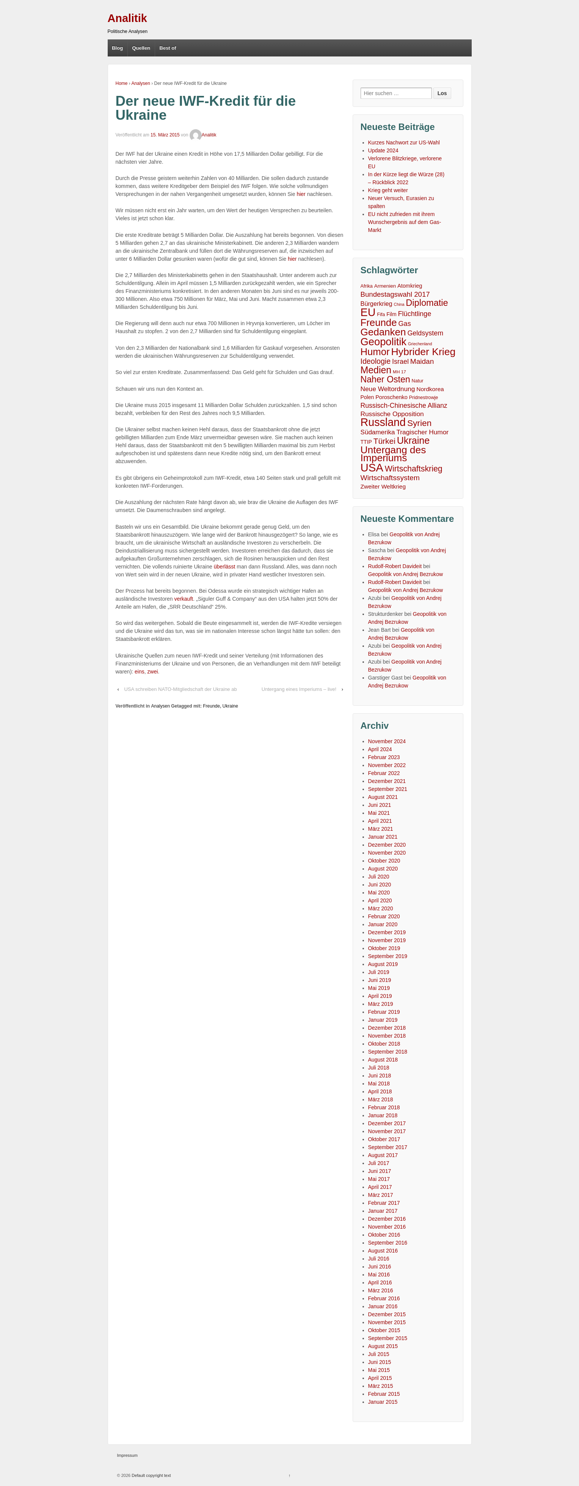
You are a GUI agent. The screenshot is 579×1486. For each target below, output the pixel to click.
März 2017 (380, 1195)
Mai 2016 (379, 1274)
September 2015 (388, 1338)
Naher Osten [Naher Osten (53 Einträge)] (385, 380)
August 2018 (383, 1060)
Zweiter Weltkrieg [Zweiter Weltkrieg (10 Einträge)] (383, 486)
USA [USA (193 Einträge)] (372, 467)
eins (139, 672)
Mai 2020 (379, 892)
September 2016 (388, 1243)
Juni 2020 (379, 885)
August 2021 (383, 797)
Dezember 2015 (387, 1314)
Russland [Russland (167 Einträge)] (383, 422)
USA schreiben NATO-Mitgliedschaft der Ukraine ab (180, 689)
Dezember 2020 (387, 845)
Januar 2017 (383, 1211)
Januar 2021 (383, 837)
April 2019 (380, 996)
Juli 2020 (378, 877)
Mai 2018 (379, 1083)
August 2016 (383, 1251)
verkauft (183, 599)
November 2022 (387, 765)
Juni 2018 (379, 1076)
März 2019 (380, 1004)
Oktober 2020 (384, 861)
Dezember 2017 (387, 1123)
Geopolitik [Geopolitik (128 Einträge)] (384, 342)
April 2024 (380, 749)
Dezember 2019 (387, 932)
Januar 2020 (383, 924)
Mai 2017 (379, 1179)
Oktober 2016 (384, 1235)
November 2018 (387, 1036)
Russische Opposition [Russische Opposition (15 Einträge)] (392, 414)
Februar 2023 (384, 757)
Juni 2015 (379, 1362)
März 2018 (380, 1099)
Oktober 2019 (384, 948)
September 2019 (388, 956)
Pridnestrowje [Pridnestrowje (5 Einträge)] (423, 397)
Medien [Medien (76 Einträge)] (376, 370)
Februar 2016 (384, 1298)
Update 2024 (383, 150)
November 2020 (387, 853)
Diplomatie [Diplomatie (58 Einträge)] (427, 303)
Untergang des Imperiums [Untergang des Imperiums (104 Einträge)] (393, 454)
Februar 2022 (384, 773)
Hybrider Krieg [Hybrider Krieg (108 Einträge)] (423, 352)
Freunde (211, 706)
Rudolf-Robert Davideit (395, 566)
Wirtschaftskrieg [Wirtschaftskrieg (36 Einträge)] (413, 469)
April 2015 (380, 1378)
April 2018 (380, 1091)
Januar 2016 (383, 1306)
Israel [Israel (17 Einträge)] (400, 361)
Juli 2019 (378, 972)
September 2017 (388, 1147)
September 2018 (388, 1052)
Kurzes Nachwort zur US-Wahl (404, 142)
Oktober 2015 (384, 1330)
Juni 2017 (379, 1171)
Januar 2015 (383, 1402)
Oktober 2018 (384, 1044)
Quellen (141, 48)
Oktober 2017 (384, 1139)
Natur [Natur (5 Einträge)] (418, 381)
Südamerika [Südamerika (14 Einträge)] (378, 432)
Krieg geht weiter (388, 190)
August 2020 (383, 869)
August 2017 (383, 1155)
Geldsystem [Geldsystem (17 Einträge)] (425, 333)
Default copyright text (150, 1475)
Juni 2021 (379, 805)
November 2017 (387, 1131)
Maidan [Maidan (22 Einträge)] (422, 361)
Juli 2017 (378, 1163)
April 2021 (380, 821)
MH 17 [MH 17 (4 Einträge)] (399, 371)
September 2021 (388, 789)
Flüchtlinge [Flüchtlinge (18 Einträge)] (414, 314)
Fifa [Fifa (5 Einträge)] (381, 314)
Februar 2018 (384, 1107)
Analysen (141, 83)
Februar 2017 (384, 1203)
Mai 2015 (379, 1370)
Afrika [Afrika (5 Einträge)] (367, 286)
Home (122, 83)
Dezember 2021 (387, 781)
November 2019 (387, 940)
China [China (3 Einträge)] (399, 304)
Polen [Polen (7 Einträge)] (367, 397)
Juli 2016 (378, 1259)
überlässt (224, 567)
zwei (152, 672)
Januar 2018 (383, 1115)
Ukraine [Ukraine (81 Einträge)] (413, 441)
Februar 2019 (384, 1012)
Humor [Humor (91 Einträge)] (375, 352)
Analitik (127, 18)
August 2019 (383, 964)
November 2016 (387, 1227)
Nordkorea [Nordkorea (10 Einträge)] (430, 389)
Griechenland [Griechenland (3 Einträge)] (420, 343)
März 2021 (380, 829)
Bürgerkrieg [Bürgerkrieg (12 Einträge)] (376, 303)
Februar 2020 (384, 916)
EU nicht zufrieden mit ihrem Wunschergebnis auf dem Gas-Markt (404, 222)
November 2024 (387, 741)
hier (301, 194)
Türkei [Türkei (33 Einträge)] (384, 441)
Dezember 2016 (387, 1219)
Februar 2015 (384, 1394)
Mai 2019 (379, 988)
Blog (117, 48)
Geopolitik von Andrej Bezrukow (405, 574)
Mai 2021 (379, 813)
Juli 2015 (378, 1354)
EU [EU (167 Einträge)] (368, 312)
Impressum (127, 1455)
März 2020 (380, 908)
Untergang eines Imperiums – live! (299, 689)
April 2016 (380, 1282)
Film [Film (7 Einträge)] (391, 314)
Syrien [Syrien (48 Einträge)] (419, 423)
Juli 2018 (378, 1068)
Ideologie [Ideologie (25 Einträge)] (376, 361)
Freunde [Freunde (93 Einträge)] (379, 323)
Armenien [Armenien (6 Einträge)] (385, 286)
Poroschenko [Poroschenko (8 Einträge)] (391, 397)
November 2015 (387, 1322)
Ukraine (230, 706)
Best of (168, 48)
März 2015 (380, 1386)
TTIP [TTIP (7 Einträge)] (366, 442)
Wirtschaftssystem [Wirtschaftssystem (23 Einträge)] (390, 478)
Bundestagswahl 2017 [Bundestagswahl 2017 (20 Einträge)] (395, 294)
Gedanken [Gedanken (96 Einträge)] (383, 332)
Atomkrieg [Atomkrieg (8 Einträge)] (409, 286)
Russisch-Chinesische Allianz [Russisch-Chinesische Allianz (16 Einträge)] (404, 405)
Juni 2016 (379, 1267)
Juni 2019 (379, 980)
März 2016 (380, 1290)
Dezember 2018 (387, 1028)
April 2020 (380, 900)
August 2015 (383, 1346)
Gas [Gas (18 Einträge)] (404, 323)
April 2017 (380, 1187)
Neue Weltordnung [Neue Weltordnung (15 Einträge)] (388, 389)
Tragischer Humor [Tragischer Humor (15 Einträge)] (422, 432)
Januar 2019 (383, 1020)
